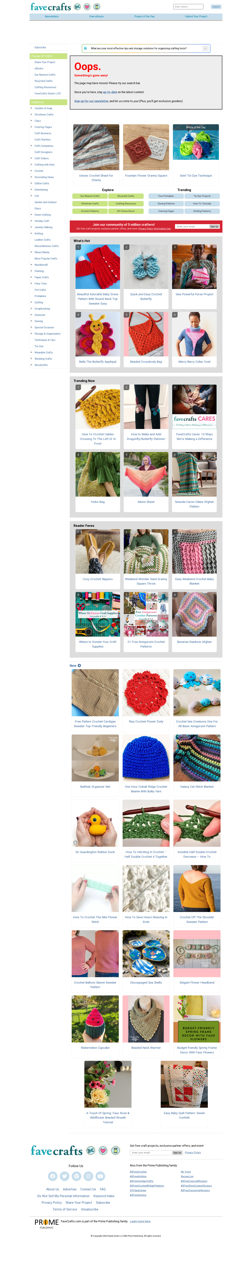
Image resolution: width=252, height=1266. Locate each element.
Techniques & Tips (45, 340)
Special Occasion (44, 327)
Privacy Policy (146, 228)
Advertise (69, 1189)
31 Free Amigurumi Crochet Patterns (146, 644)
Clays (38, 120)
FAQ (103, 1189)
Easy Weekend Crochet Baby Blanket (194, 581)
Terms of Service (65, 1209)
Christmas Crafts (44, 114)
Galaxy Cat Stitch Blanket (197, 787)
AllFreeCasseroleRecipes (195, 1190)
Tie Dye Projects (202, 196)
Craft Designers (43, 152)
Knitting (39, 233)
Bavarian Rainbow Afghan (194, 642)
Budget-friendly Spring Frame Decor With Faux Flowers (197, 1050)
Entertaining (41, 189)
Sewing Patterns (166, 203)
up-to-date (110, 92)
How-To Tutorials (202, 203)
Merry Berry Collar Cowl (194, 362)
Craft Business (43, 133)
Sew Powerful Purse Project (194, 294)
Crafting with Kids (44, 164)
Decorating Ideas (44, 177)
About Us (52, 1189)
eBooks (39, 68)
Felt (37, 195)
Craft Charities (43, 139)
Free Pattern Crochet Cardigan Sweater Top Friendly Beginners (95, 724)
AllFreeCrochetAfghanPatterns (147, 1185)
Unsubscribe (89, 1209)
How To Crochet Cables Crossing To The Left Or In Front (98, 438)
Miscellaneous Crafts (47, 246)
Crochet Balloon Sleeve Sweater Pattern (95, 985)
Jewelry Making (43, 227)
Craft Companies (44, 145)
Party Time (41, 283)
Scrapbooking (42, 308)
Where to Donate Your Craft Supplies (97, 644)
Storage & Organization (47, 333)
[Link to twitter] (64, 1176)
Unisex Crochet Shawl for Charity (96, 178)
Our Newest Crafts (45, 74)
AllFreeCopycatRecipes (194, 1181)
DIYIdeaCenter (138, 1190)
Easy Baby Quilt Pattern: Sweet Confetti (184, 1115)
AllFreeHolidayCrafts (141, 1181)
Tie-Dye (39, 346)
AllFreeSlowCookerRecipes (196, 1185)
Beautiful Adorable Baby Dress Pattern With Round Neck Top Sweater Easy (97, 298)
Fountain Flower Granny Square (146, 175)
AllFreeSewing (138, 1195)
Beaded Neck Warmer (146, 1048)
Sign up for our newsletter (91, 101)
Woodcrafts (41, 365)
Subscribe (40, 47)
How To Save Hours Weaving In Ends (146, 919)
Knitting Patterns (202, 211)
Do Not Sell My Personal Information (63, 1196)
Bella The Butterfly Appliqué (97, 362)
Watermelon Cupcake (95, 1048)
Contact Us (88, 1189)
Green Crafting (43, 214)
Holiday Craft (42, 221)
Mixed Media (42, 252)
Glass (38, 208)
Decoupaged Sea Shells (146, 982)
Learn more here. (140, 1221)
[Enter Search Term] (188, 6)
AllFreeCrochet (138, 1171)
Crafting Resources (45, 87)
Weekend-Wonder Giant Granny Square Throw (146, 581)
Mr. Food (186, 1171)
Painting (39, 271)
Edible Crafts (42, 183)
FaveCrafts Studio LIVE (48, 93)
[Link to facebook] (53, 1176)
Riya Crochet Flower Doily (146, 721)
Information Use (162, 228)
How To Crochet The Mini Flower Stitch (95, 919)
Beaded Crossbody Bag (146, 362)
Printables (40, 296)
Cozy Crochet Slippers (98, 579)
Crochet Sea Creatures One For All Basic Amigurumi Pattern (197, 724)
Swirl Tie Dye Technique (196, 175)
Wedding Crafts (43, 358)
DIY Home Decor (126, 211)
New (75, 666)
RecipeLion (187, 1176)
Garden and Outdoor (46, 202)
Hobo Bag (98, 502)
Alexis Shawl (146, 502)
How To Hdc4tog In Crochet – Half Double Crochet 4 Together (146, 854)
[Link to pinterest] (76, 1176)
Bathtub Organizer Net (95, 787)
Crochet (39, 170)
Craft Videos (42, 158)
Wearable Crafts (44, 352)
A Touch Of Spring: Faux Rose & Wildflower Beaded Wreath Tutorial (108, 1117)
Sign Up (214, 226)
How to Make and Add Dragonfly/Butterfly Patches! (146, 436)
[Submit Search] (216, 6)
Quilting (39, 302)
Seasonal (40, 314)
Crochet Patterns (90, 211)
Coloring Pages (43, 127)
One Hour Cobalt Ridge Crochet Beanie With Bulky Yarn (146, 789)
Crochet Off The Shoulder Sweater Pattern (197, 919)
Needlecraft (41, 264)
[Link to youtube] (100, 1176)
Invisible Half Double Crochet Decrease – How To (197, 854)
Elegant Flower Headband (197, 982)
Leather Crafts (43, 239)
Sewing (39, 321)
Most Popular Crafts (46, 258)
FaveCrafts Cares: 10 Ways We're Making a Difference (194, 436)
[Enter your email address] (150, 1152)
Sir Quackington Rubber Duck (95, 852)
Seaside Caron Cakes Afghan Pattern (194, 504)
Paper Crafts (42, 277)
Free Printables (166, 196)
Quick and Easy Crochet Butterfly (146, 296)
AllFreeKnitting (138, 1176)
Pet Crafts (40, 289)
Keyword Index (103, 1196)
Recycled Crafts (44, 81)
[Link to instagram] (88, 1176)
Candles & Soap (43, 108)
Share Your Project (45, 62)
